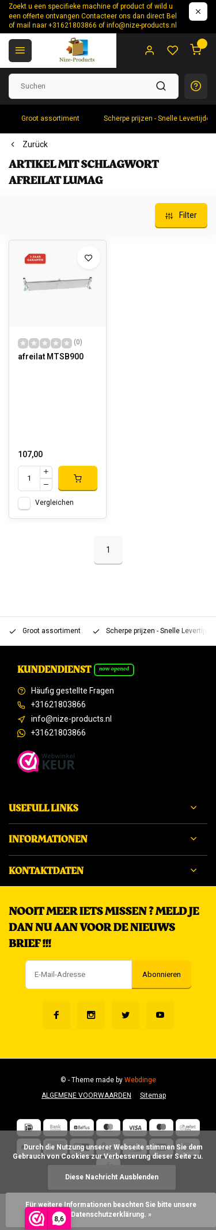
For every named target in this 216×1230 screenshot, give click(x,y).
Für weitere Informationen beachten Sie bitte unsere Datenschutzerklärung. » (111, 1210)
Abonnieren (161, 974)
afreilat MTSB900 (51, 357)
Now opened (114, 668)
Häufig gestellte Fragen (72, 691)
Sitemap (153, 1096)
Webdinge (140, 1080)
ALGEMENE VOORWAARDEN (86, 1096)
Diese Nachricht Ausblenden (111, 1177)
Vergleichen (54, 503)
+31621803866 (58, 705)
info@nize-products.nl (71, 719)
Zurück (28, 145)
